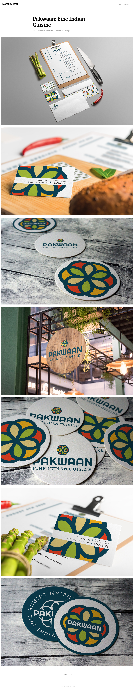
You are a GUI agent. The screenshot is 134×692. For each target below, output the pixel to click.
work (120, 4)
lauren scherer (10, 4)
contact (127, 4)
